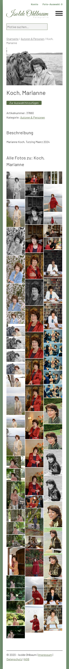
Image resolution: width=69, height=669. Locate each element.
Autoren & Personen (32, 39)
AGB (26, 659)
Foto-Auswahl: (53, 4)
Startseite (12, 39)
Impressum (45, 654)
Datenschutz (14, 659)
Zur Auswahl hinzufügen (24, 103)
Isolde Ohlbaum (27, 14)
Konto (34, 4)
